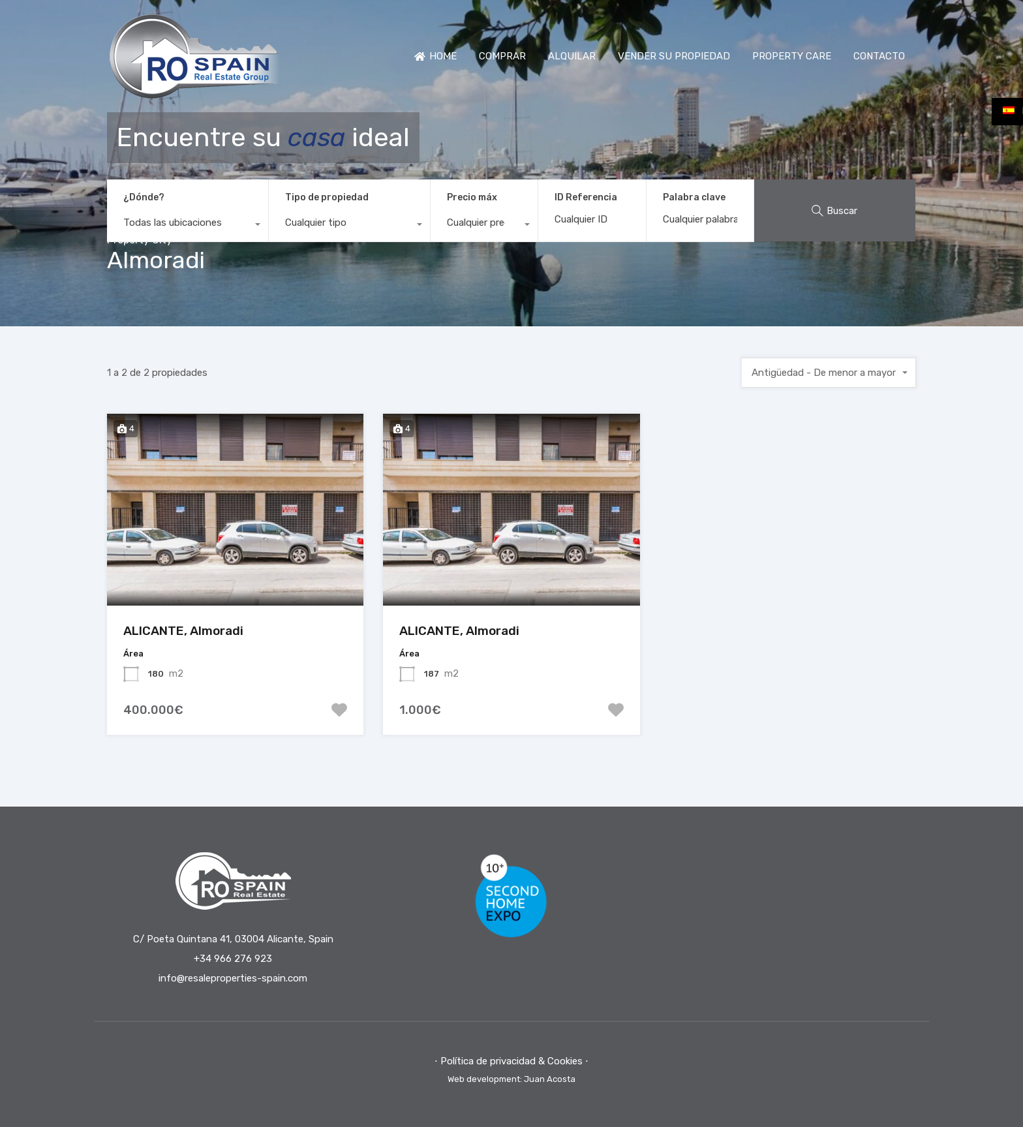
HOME (435, 56)
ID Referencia (586, 198)
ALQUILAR (572, 56)
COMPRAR (502, 56)
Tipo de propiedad (327, 197)
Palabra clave (694, 198)
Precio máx (472, 197)
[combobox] (187, 225)
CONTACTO (879, 56)
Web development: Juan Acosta (511, 1079)
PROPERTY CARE (791, 56)
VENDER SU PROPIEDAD (674, 56)
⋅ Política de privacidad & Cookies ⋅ (511, 1061)
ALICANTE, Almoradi (183, 630)
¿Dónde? (143, 197)
